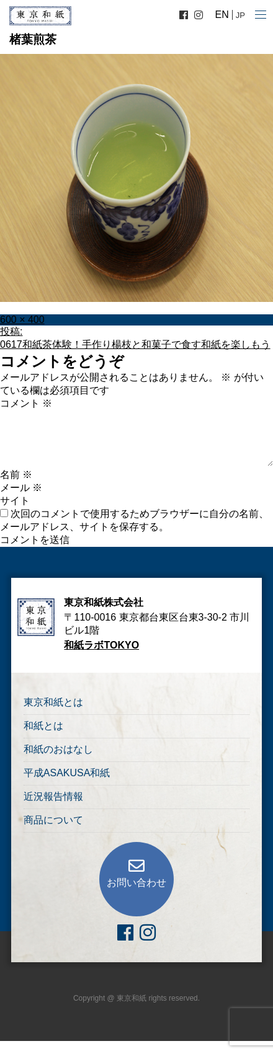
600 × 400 (22, 319)
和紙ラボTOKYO (101, 645)
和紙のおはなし (58, 749)
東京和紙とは (53, 702)
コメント (26, 403)
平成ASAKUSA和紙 (67, 773)
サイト (15, 500)
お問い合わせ (136, 882)
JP (240, 15)
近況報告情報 (53, 796)
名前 (16, 474)
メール (21, 487)
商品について (53, 820)
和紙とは (43, 725)
